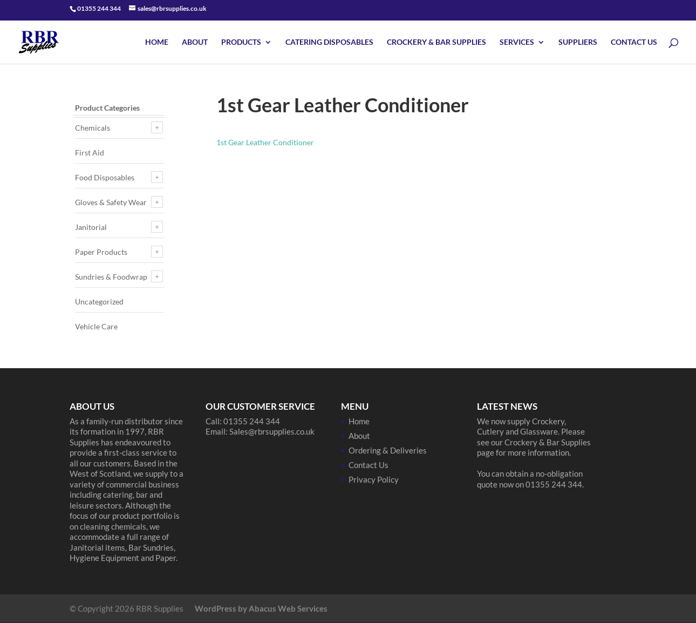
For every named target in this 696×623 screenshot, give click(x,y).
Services (517, 42)
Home (156, 42)
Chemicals (92, 127)
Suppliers (577, 42)
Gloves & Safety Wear (111, 202)
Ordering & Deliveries (388, 450)
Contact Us (634, 42)
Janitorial (91, 227)
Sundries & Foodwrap (111, 276)
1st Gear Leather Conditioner (265, 142)
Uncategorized (99, 301)
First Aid (89, 152)
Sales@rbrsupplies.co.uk (272, 431)
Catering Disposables (329, 42)
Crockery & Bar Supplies (436, 42)
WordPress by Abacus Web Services (261, 608)
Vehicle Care (96, 326)
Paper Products (101, 251)
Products (241, 42)
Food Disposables (104, 177)
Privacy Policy (374, 479)
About (195, 42)
